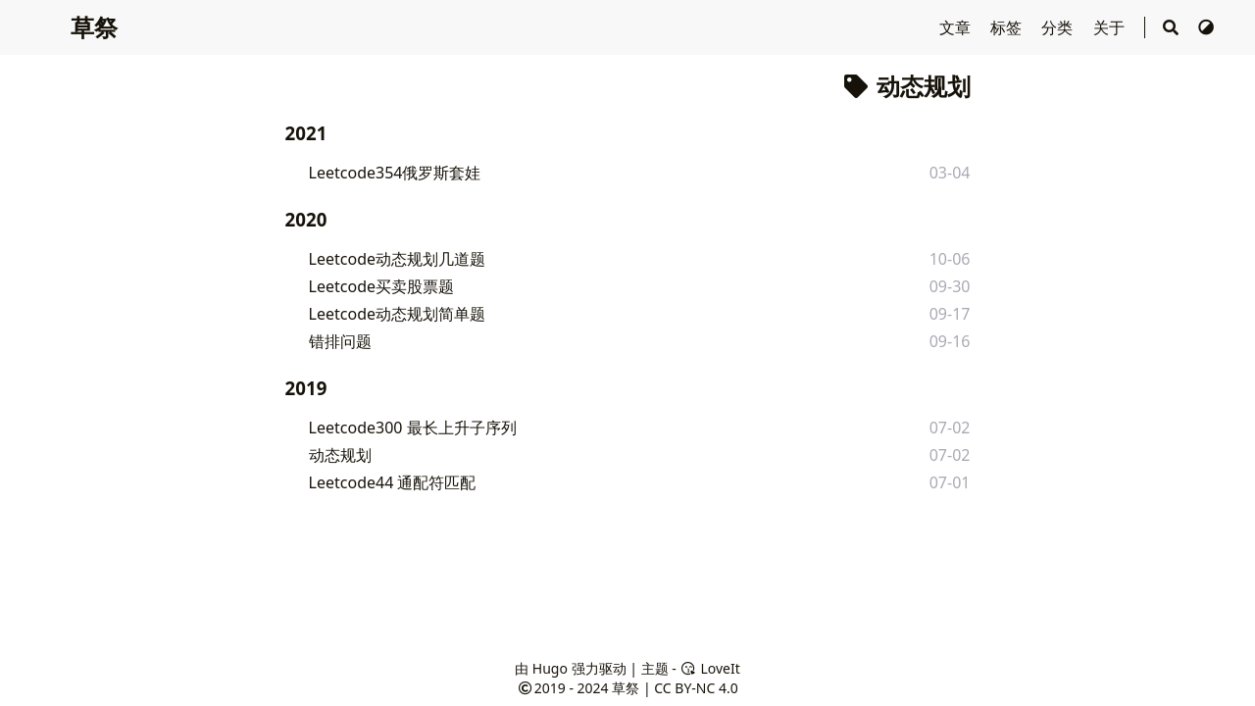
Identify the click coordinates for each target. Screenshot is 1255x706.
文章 (957, 27)
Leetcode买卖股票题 (381, 286)
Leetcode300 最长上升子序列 (413, 427)
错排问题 (340, 341)
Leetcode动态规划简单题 (397, 314)
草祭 (94, 27)
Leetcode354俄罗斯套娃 (395, 172)
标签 (1008, 27)
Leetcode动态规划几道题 (397, 259)
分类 (1059, 27)
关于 (1111, 27)
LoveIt (709, 668)
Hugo (550, 668)
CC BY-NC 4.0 (695, 688)
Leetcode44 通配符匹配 (393, 482)
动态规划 (340, 455)
